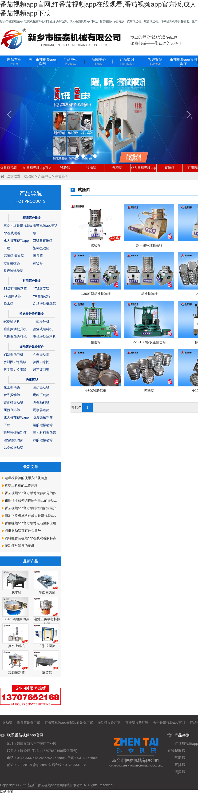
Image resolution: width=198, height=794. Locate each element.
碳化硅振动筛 (13, 402)
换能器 (21, 369)
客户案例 (155, 61)
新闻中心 (99, 61)
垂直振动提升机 (15, 329)
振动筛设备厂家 (109, 722)
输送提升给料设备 (32, 313)
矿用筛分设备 (32, 280)
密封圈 (8, 362)
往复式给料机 (43, 329)
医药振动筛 (41, 387)
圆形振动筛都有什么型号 (23, 530)
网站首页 (14, 61)
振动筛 (29, 176)
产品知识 (127, 61)
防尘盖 (8, 369)
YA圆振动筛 (12, 296)
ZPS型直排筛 (42, 240)
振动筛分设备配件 (32, 346)
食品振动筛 (12, 395)
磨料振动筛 (41, 395)
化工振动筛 (12, 387)
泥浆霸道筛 (41, 410)
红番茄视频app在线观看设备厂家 (69, 722)
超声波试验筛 (13, 271)
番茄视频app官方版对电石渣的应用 (30, 523)
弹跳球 (21, 362)
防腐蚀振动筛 (43, 417)
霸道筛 (19, 256)
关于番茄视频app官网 (42, 63)
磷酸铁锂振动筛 (15, 432)
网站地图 (6, 792)
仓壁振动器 (41, 354)
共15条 (76, 407)
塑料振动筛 (41, 248)
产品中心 (70, 61)
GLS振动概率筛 (44, 304)
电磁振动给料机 (15, 336)
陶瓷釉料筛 (41, 402)
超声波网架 (41, 369)
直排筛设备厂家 (136, 722)
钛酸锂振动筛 (43, 440)
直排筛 (169, 168)
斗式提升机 (41, 321)
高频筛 (8, 256)
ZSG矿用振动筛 (15, 288)
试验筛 (65, 168)
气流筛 (117, 168)
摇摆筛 (38, 256)
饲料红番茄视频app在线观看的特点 (30, 538)
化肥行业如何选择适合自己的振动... (31, 500)
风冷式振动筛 (13, 447)
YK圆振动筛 (42, 296)
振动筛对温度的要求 (19, 546)
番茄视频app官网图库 (183, 63)
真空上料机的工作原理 (21, 485)
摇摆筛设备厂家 (28, 722)
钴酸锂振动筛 (13, 440)
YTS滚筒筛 (41, 288)
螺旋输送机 (12, 321)
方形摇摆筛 (12, 263)
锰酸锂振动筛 (43, 425)
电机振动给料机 (44, 336)
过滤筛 (91, 168)
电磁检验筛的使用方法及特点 (26, 478)
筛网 (36, 362)
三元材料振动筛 (44, 432)
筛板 (45, 362)
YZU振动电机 (13, 354)
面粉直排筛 (12, 410)
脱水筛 (8, 304)
